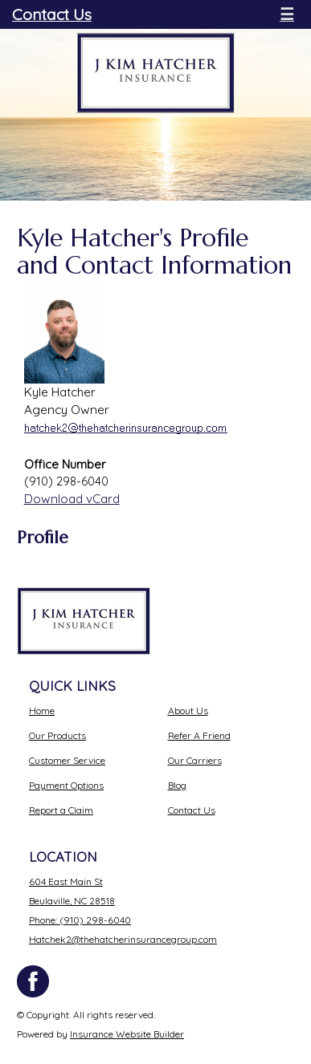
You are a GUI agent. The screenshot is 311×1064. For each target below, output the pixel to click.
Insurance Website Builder (127, 1034)
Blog (177, 785)
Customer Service (67, 760)
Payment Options (66, 785)
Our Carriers (195, 760)
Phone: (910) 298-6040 (80, 920)
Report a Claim (61, 810)
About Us (188, 711)
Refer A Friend (199, 735)
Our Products (57, 735)
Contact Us (52, 14)
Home (42, 711)
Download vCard (72, 498)
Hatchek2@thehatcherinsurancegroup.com (123, 939)
